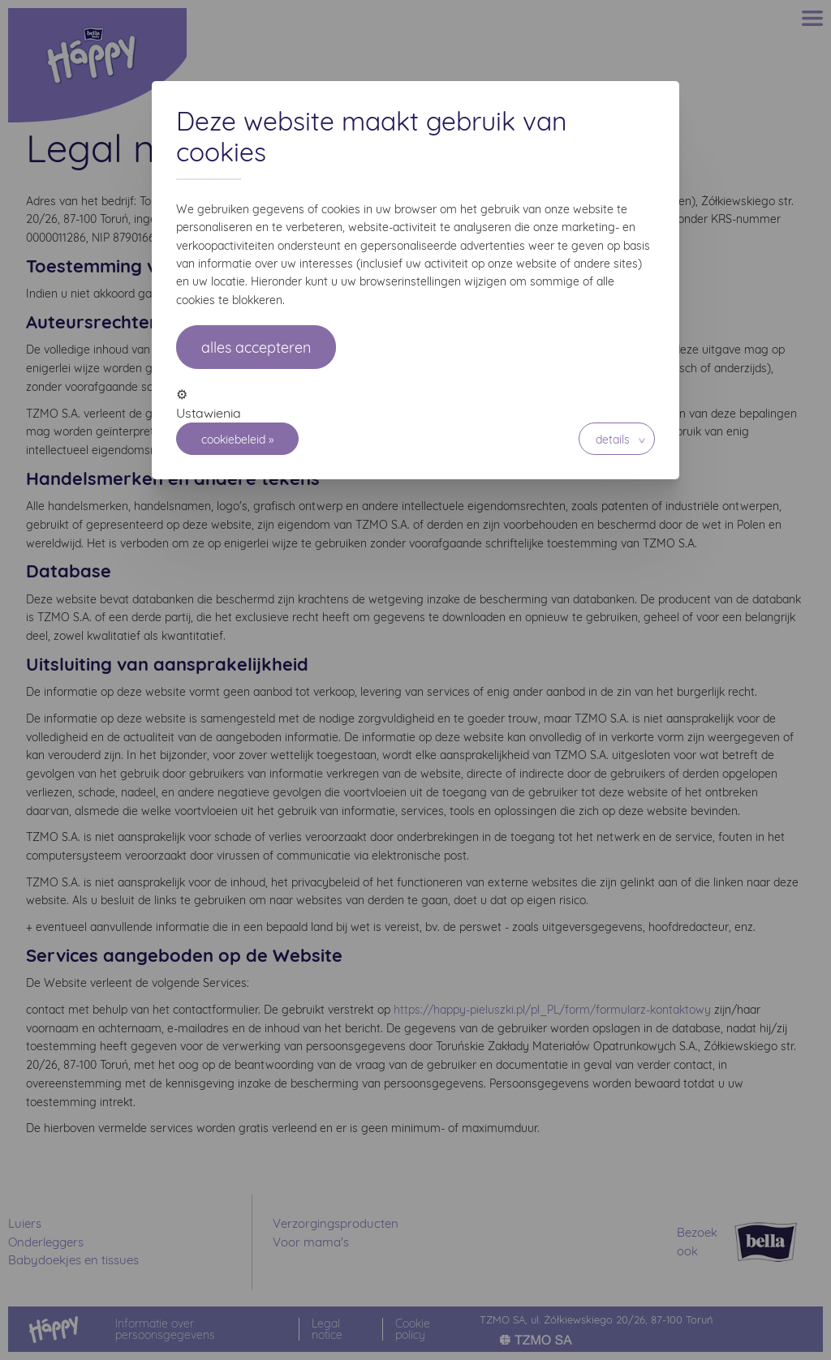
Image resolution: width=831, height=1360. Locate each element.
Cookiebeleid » (237, 439)
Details (613, 439)
